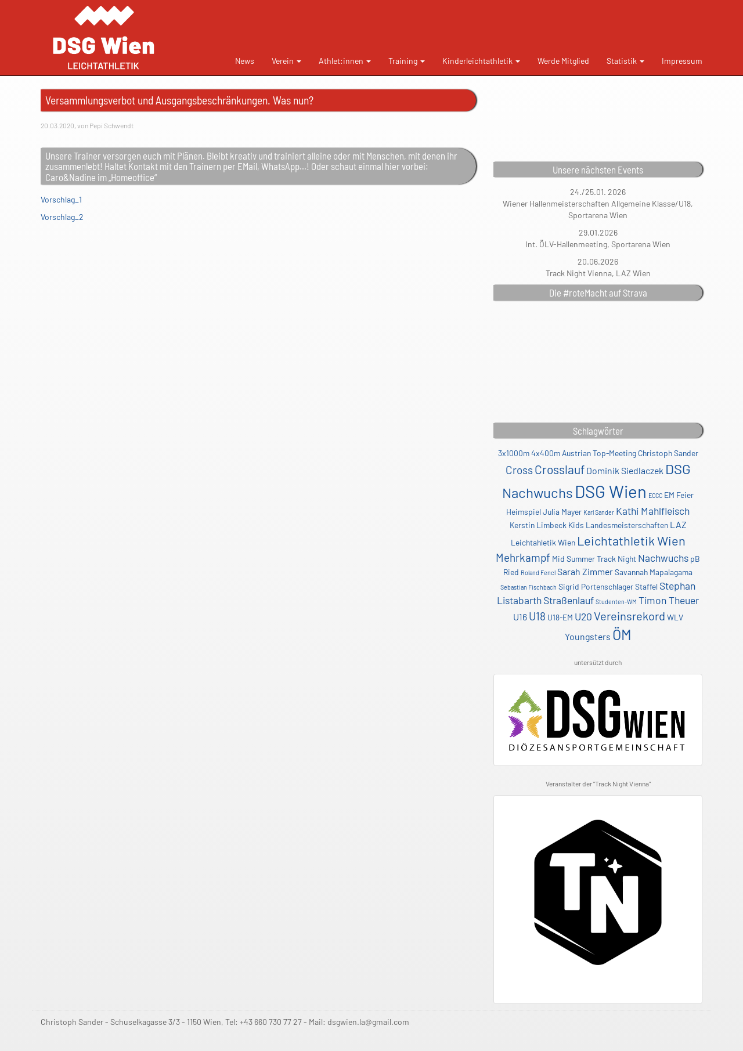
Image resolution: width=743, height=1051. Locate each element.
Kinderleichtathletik (481, 61)
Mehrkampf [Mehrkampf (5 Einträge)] (523, 557)
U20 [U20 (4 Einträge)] (583, 616)
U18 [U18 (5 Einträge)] (537, 616)
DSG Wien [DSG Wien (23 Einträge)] (611, 491)
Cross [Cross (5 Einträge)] (519, 469)
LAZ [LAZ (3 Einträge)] (678, 524)
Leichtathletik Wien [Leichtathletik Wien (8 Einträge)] (631, 540)
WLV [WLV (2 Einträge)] (675, 617)
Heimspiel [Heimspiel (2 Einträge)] (523, 512)
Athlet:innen (345, 61)
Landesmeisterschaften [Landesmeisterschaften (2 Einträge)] (627, 525)
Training (406, 61)
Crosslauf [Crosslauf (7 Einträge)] (560, 469)
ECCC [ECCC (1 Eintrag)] (655, 495)
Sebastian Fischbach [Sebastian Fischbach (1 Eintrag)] (528, 587)
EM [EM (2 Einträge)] (669, 495)
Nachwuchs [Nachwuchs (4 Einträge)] (663, 557)
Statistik (625, 61)
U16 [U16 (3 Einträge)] (520, 616)
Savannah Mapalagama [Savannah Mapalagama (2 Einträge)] (653, 572)
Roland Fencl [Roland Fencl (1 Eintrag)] (538, 572)
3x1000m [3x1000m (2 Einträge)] (513, 453)
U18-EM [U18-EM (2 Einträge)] (560, 617)
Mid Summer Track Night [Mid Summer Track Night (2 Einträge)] (594, 559)
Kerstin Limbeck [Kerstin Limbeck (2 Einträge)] (538, 525)
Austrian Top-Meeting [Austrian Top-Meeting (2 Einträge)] (599, 453)
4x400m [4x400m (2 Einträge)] (545, 453)
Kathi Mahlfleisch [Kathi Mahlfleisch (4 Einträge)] (653, 510)
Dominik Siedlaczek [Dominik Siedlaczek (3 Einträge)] (624, 470)
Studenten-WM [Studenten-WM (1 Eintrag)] (616, 601)
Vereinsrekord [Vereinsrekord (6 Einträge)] (629, 616)
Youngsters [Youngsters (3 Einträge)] (588, 636)
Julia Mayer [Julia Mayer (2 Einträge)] (562, 512)
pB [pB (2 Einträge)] (695, 559)
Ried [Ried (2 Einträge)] (511, 572)
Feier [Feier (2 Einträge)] (685, 495)
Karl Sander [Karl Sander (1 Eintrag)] (598, 512)
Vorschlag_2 (62, 217)
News (244, 61)
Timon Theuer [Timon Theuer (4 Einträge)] (669, 600)
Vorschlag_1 (61, 199)
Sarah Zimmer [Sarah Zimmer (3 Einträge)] (585, 571)
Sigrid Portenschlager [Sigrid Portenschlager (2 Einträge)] (595, 586)
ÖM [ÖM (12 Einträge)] (622, 634)
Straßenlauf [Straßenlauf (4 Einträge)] (568, 600)
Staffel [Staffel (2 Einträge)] (646, 586)
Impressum (682, 61)
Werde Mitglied (563, 61)
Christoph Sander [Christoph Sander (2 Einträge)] (668, 453)
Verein (286, 61)
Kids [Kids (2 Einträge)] (576, 525)
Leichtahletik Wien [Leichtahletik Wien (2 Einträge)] (543, 542)
